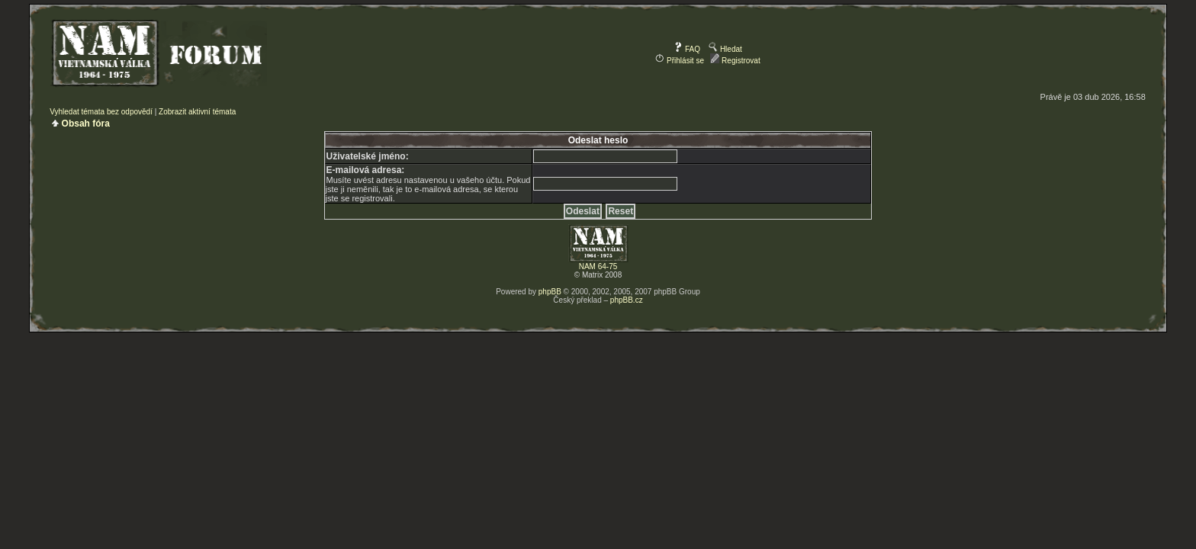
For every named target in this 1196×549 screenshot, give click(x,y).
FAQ (687, 49)
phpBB (550, 291)
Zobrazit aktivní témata (197, 112)
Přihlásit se (679, 60)
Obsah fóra (86, 123)
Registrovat (735, 60)
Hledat (725, 49)
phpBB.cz (626, 300)
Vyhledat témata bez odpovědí (101, 112)
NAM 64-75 (598, 266)
